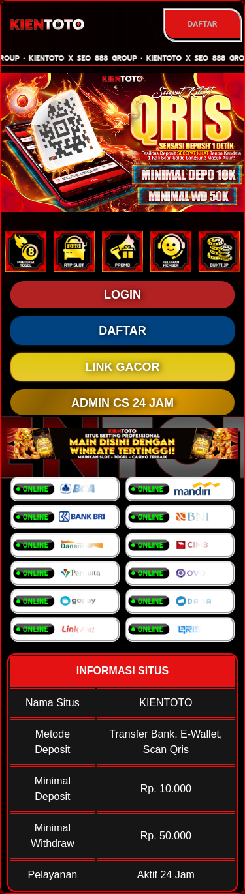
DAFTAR (202, 24)
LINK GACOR (123, 367)
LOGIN (122, 294)
